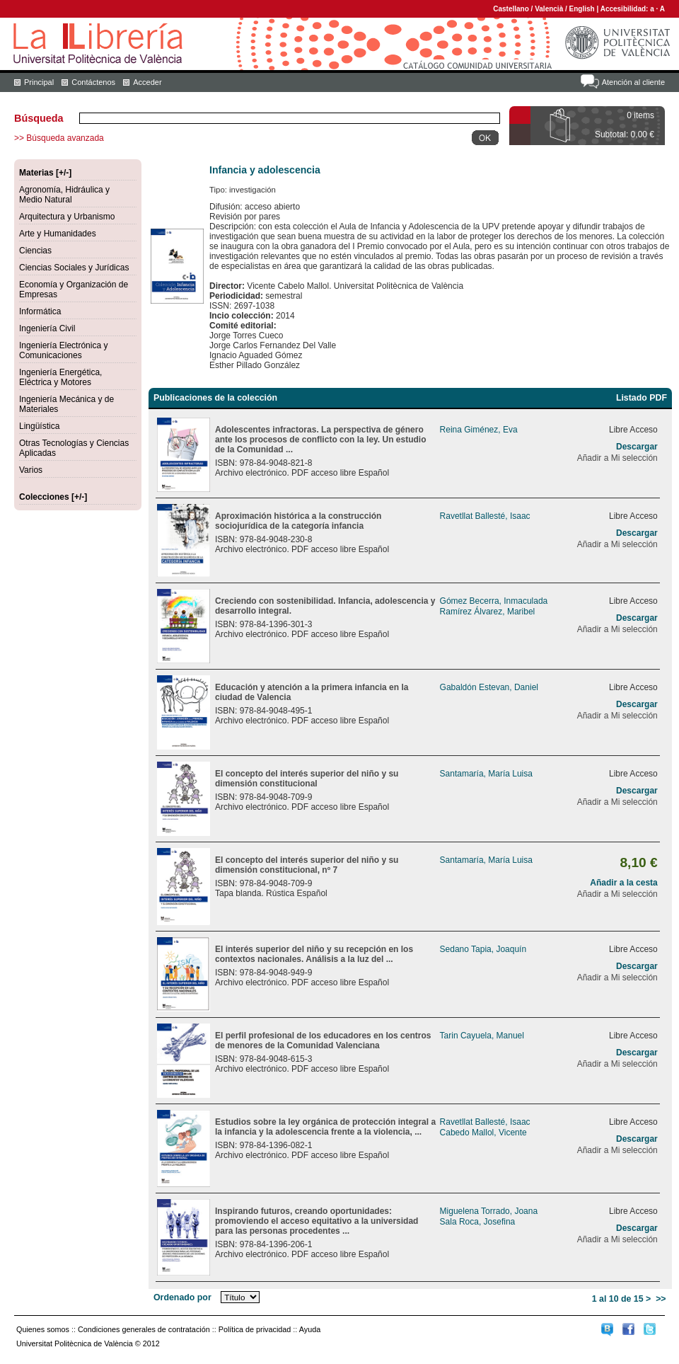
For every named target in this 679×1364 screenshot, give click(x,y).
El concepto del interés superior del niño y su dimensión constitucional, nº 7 (306, 865)
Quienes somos (42, 1329)
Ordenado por (182, 1297)
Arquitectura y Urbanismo (67, 217)
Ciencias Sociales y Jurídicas (74, 268)
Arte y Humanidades (57, 234)
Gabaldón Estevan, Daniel (489, 687)
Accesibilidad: (625, 9)
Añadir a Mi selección (617, 458)
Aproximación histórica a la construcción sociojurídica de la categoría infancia (298, 521)
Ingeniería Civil (47, 328)
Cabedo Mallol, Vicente (483, 1132)
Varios (30, 470)
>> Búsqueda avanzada (59, 138)
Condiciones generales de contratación (144, 1329)
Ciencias (35, 251)
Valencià (549, 9)
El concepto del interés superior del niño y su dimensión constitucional (306, 779)
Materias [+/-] (45, 173)
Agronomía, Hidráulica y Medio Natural (64, 195)
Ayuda (309, 1329)
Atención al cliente (633, 82)
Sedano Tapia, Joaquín (483, 949)
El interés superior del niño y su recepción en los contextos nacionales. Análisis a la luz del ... (314, 954)
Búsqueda (39, 118)
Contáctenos (93, 82)
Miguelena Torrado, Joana (489, 1211)
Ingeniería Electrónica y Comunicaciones (63, 350)
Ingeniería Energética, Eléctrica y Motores (60, 377)
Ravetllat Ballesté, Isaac (485, 516)
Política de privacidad (255, 1329)
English (582, 9)
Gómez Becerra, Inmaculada (494, 601)
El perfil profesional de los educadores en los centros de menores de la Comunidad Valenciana (323, 1040)
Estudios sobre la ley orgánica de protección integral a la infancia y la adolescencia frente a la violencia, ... (325, 1127)
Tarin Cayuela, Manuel (482, 1036)
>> (661, 1299)
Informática (40, 311)
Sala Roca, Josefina (478, 1222)
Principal (39, 82)
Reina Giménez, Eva (479, 430)
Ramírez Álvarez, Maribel (487, 612)
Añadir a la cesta (623, 883)
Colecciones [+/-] (53, 497)
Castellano (511, 9)
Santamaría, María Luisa (486, 774)
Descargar (637, 447)
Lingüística (39, 426)
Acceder (147, 82)
